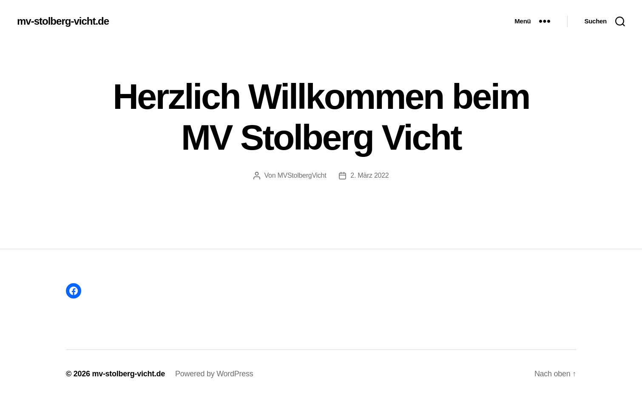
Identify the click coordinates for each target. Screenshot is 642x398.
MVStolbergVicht (301, 175)
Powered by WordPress (214, 374)
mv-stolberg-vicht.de (63, 21)
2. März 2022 (369, 175)
